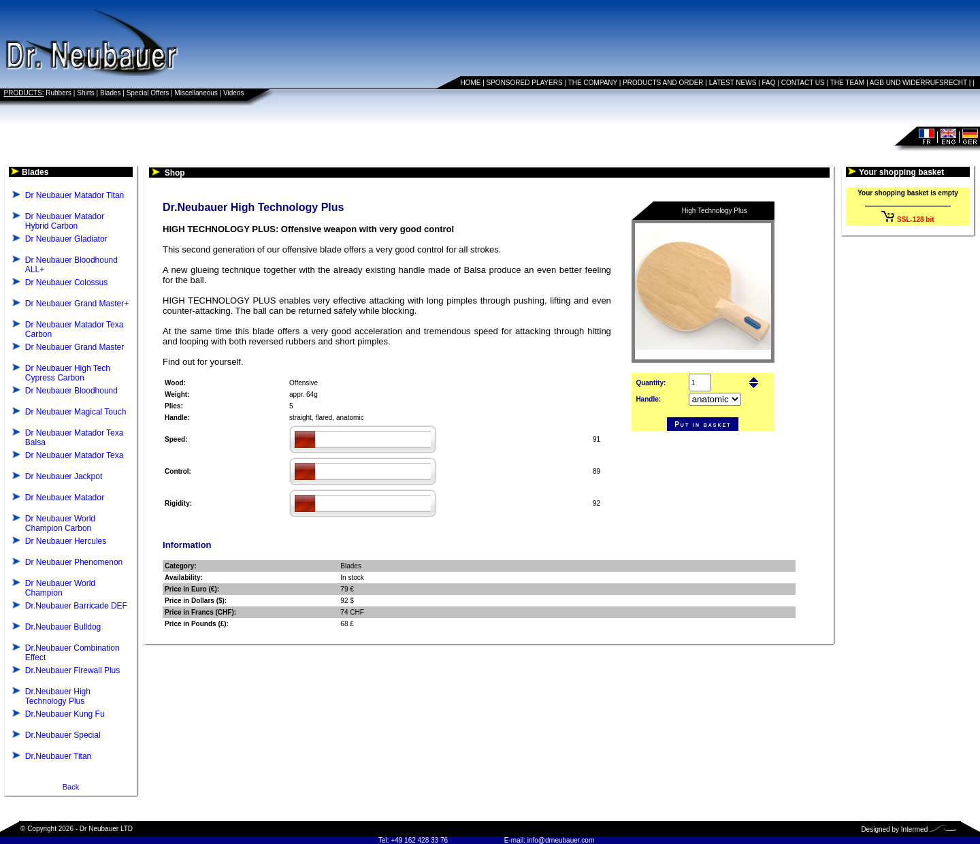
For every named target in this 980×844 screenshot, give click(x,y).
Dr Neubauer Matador (64, 497)
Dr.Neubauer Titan (58, 756)
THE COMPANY (592, 82)
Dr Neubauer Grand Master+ (77, 303)
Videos (233, 93)
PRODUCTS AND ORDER (663, 82)
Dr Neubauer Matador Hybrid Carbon (64, 221)
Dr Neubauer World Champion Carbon (60, 523)
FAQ (769, 82)
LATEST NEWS (733, 82)
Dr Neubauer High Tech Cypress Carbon (67, 373)
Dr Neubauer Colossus (66, 282)
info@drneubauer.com (561, 840)
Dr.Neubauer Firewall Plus (72, 670)
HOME (470, 82)
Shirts (86, 93)
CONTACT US (803, 82)
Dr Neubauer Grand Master (74, 347)
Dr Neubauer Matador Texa (74, 455)
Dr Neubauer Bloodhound (71, 390)
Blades (110, 93)
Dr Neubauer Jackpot (63, 476)
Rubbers (58, 93)
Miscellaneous (195, 93)
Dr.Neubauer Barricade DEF (76, 606)
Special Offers (148, 93)
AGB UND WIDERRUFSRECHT (918, 82)
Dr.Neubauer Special (63, 735)
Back (71, 787)
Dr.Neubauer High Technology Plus (58, 696)
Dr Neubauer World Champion (60, 588)
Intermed (914, 829)
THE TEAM (847, 82)
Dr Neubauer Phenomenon (73, 562)
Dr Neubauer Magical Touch (76, 412)
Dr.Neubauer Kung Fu (65, 714)
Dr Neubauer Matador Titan (74, 195)
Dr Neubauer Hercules (65, 541)
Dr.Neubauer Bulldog (63, 627)
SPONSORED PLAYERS (525, 82)
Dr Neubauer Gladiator (66, 239)
